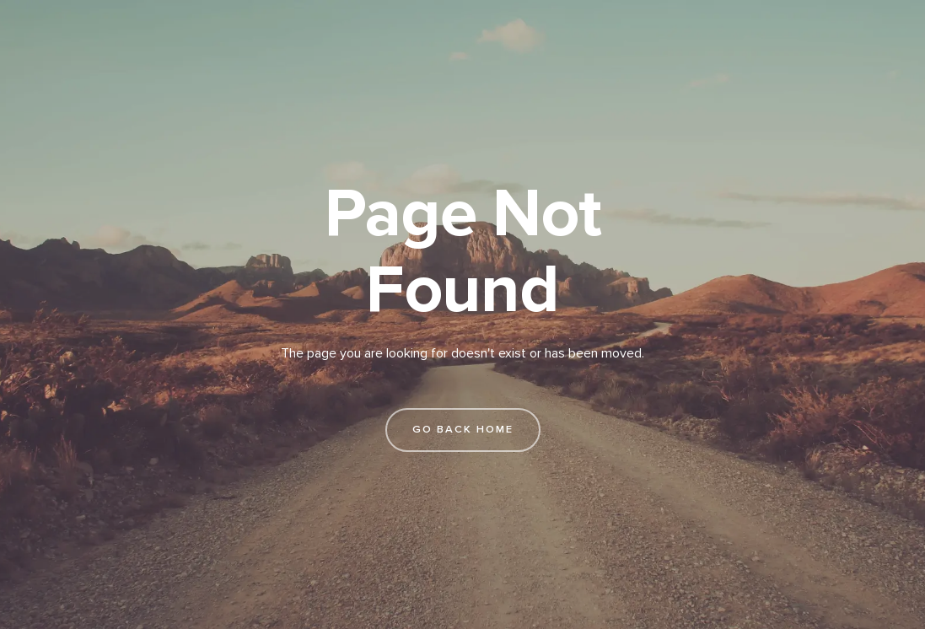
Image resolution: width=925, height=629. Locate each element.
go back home (463, 429)
